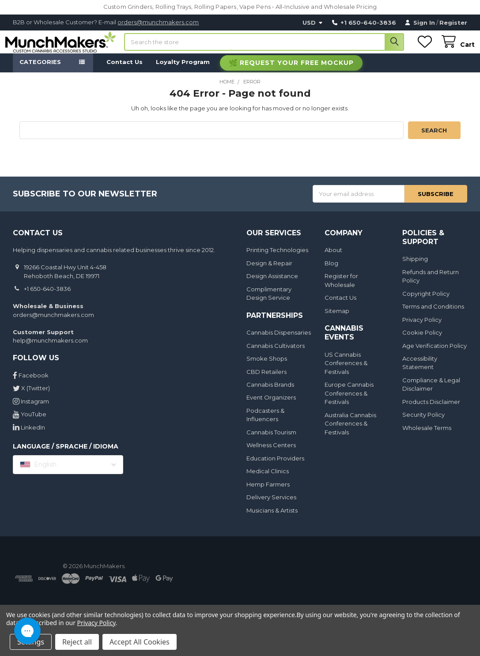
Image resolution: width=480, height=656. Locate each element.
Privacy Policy (422, 327)
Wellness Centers (271, 453)
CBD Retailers (266, 379)
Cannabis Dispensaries (278, 340)
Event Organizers (271, 405)
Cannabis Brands (270, 392)
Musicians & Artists (272, 518)
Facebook (31, 383)
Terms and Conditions (433, 314)
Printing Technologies (277, 257)
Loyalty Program (183, 69)
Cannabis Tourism (271, 440)
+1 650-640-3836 (47, 296)
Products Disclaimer (431, 409)
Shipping (415, 266)
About (333, 257)
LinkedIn (29, 435)
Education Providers (275, 466)
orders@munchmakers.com (158, 22)
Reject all (77, 642)
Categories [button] (40, 69)
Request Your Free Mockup (297, 71)
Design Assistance (272, 283)
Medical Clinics (267, 479)
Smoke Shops (266, 366)
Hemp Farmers (268, 492)
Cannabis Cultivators (275, 353)
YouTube (29, 422)
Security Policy (423, 422)
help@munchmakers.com (50, 348)
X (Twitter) (31, 396)
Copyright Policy (426, 301)
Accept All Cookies (140, 642)
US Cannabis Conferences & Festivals (346, 371)
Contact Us (124, 69)
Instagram (31, 409)
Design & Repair (269, 271)
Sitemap (337, 318)
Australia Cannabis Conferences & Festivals (350, 431)
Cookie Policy (422, 340)
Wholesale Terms (426, 435)
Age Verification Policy (434, 353)
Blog (331, 271)
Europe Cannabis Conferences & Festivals (349, 401)
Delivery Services (271, 505)
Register (453, 22)
